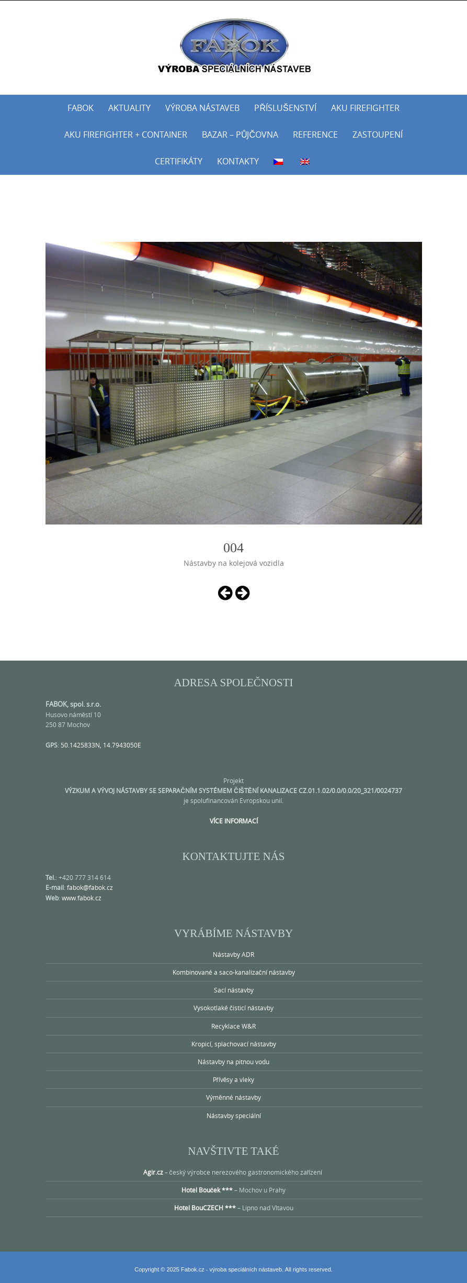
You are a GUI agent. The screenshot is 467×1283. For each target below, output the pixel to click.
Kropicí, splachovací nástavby (233, 1044)
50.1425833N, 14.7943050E (101, 745)
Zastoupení (377, 134)
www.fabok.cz (81, 898)
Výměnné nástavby (233, 1097)
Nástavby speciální (234, 1115)
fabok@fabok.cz (90, 887)
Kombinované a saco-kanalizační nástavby (234, 972)
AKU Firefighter (365, 108)
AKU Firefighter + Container (125, 134)
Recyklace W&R (233, 1026)
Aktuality (129, 108)
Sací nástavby (234, 990)
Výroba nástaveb (202, 108)
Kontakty (238, 161)
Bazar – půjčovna (240, 134)
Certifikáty (178, 161)
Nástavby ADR (233, 954)
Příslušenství (285, 108)
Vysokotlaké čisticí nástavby (233, 1007)
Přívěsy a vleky (234, 1079)
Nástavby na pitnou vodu (233, 1061)
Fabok (80, 108)
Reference (315, 134)
